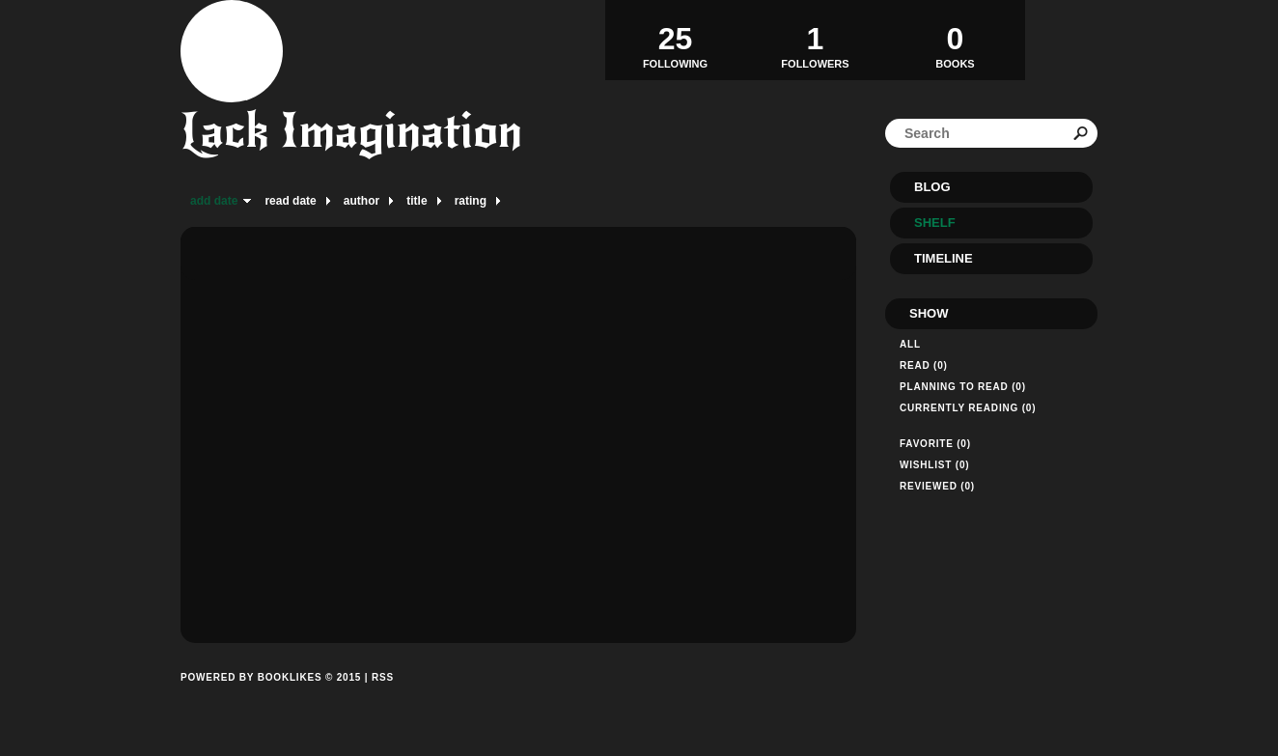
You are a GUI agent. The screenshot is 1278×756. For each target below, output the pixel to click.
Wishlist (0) (934, 465)
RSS (383, 677)
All (910, 344)
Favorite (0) (935, 443)
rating (470, 201)
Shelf (935, 222)
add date (213, 201)
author (361, 201)
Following (675, 40)
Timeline (943, 258)
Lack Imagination (351, 130)
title (416, 201)
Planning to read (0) (963, 386)
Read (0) (924, 365)
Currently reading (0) (968, 408)
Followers (815, 40)
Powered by (271, 699)
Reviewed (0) (937, 486)
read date (290, 201)
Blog (932, 187)
